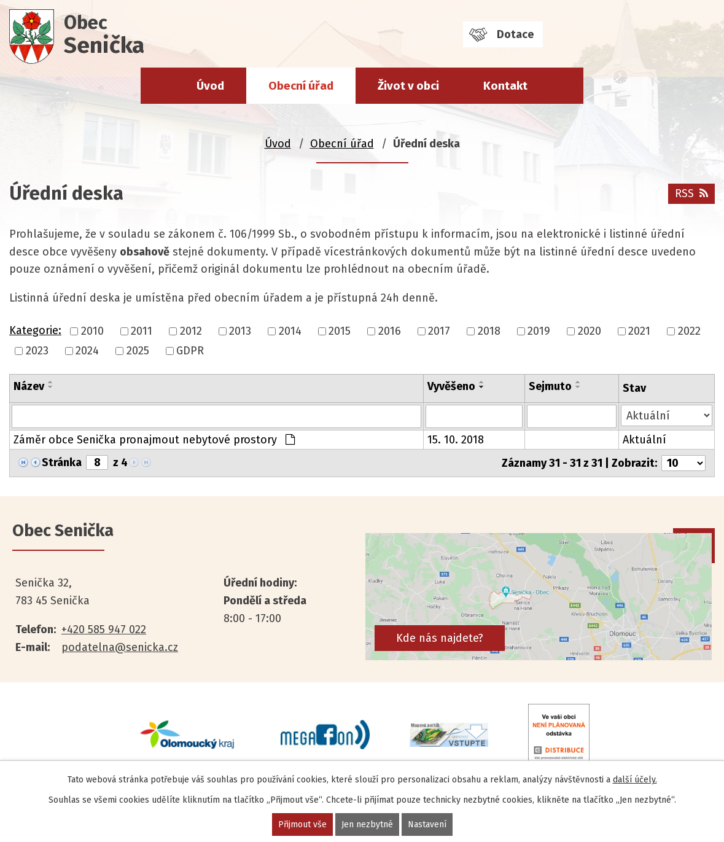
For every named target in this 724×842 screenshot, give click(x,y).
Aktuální (644, 439)
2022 (689, 331)
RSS (691, 193)
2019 (538, 331)
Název (29, 386)
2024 (87, 350)
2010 (92, 331)
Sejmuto (550, 386)
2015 (340, 331)
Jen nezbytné (367, 824)
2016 (389, 331)
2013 (240, 331)
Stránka (62, 462)
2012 (191, 331)
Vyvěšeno (451, 386)
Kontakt (505, 86)
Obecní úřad (300, 86)
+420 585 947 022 (103, 629)
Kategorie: (35, 330)
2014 (290, 331)
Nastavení (427, 824)
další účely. (635, 779)
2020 (589, 331)
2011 (141, 331)
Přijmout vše (302, 824)
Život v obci (408, 86)
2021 (639, 331)
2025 (138, 350)
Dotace (515, 34)
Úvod (210, 86)
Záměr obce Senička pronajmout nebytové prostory (154, 439)
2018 (489, 331)
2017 (439, 331)
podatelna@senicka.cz (119, 647)
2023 (37, 350)
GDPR (190, 350)
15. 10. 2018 (455, 439)
